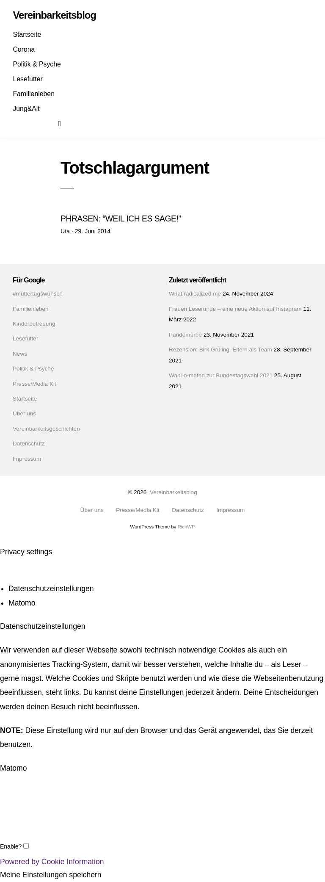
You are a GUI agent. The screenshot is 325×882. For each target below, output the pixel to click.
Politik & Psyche (37, 64)
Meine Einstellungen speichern (51, 875)
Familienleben (34, 93)
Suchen (65, 123)
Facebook (20, 123)
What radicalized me (195, 293)
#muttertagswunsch (38, 293)
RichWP (186, 526)
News (20, 354)
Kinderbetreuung (34, 324)
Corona (24, 49)
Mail (50, 123)
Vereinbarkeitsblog (173, 492)
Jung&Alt (26, 108)
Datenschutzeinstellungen (51, 589)
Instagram (35, 123)
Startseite (27, 34)
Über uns (24, 413)
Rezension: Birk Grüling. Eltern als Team (220, 349)
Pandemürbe (185, 335)
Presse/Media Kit (34, 384)
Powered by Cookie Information (52, 861)
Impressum (27, 459)
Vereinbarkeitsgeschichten (46, 429)
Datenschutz (29, 443)
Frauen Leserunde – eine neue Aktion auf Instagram (235, 309)
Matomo (22, 603)
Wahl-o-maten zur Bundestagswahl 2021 (221, 375)
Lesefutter (27, 79)
